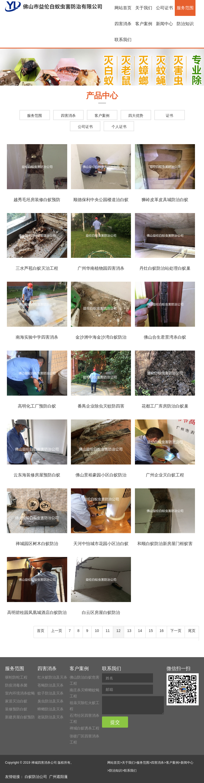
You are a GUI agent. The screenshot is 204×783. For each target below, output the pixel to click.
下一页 (175, 631)
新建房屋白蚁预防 (20, 717)
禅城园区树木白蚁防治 (37, 543)
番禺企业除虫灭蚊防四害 (101, 406)
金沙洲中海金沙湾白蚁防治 (100, 337)
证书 (169, 115)
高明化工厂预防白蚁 (37, 406)
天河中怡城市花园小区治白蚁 (101, 543)
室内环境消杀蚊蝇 (20, 693)
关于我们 (143, 8)
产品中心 (102, 95)
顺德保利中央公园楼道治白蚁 (101, 199)
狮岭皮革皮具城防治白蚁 (165, 199)
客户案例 (143, 23)
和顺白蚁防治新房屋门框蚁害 (165, 543)
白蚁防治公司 (36, 777)
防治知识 (185, 23)
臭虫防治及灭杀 (50, 701)
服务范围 (185, 8)
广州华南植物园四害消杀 (101, 268)
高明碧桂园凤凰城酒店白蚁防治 (37, 612)
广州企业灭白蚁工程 (165, 475)
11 (108, 631)
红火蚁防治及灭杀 (52, 677)
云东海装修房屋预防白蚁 (37, 475)
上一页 (56, 631)
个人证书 (119, 127)
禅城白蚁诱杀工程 (84, 728)
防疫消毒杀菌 (16, 685)
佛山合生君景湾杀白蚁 (165, 337)
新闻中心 (164, 23)
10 (97, 631)
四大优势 (135, 115)
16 (161, 631)
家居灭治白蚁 (16, 701)
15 (151, 631)
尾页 (192, 631)
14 (140, 631)
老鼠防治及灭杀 (50, 717)
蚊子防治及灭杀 (50, 693)
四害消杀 (122, 23)
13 (129, 631)
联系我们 (122, 39)
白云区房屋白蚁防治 (101, 612)
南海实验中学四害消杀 (37, 337)
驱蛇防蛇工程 (16, 677)
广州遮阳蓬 (58, 777)
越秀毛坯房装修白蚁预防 (37, 199)
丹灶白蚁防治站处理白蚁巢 (164, 268)
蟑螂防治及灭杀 (50, 709)
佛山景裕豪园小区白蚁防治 (100, 475)
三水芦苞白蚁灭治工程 (37, 268)
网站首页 (122, 8)
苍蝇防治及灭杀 (50, 685)
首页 (40, 631)
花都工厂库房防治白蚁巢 (165, 406)
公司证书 (164, 8)
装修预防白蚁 (16, 709)
